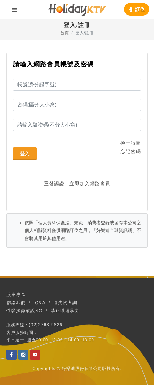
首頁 (65, 33)
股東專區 (16, 294)
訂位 (136, 9)
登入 (25, 153)
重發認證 (54, 183)
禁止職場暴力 (65, 310)
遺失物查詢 (65, 302)
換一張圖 (130, 143)
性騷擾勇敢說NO (24, 310)
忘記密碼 (130, 151)
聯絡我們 (16, 302)
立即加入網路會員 (89, 183)
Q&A (40, 302)
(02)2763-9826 (45, 324)
